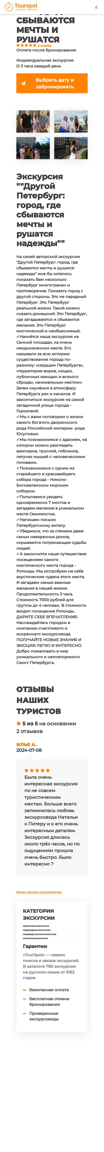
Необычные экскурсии (36, 927)
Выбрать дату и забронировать (47, 83)
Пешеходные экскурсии (36, 931)
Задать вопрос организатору (39, 893)
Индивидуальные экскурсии (39, 935)
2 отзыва (44, 45)
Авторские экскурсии (35, 939)
